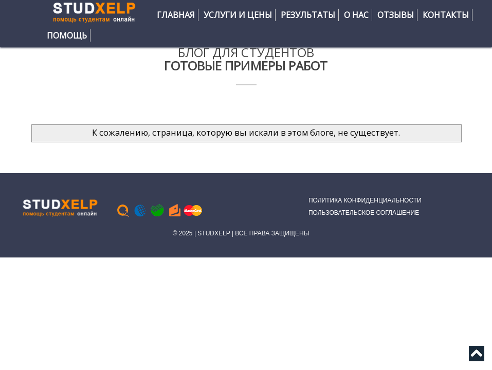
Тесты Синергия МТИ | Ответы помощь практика (243, 179)
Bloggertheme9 (255, 179)
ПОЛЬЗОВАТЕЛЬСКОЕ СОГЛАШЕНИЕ (363, 212)
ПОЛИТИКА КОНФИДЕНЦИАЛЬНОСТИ (365, 200)
